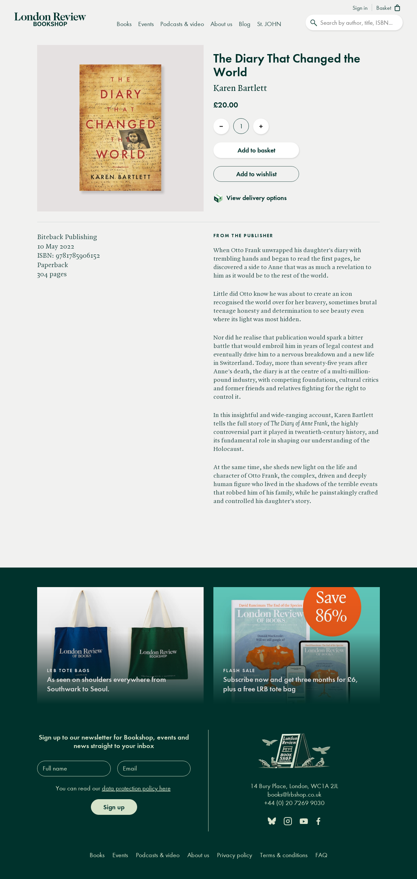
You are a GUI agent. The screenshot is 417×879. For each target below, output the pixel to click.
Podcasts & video (182, 24)
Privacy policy (234, 855)
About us (221, 24)
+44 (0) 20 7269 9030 (294, 803)
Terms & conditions (284, 855)
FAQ (321, 855)
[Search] (354, 22)
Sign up (113, 807)
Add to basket (256, 150)
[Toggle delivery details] (254, 198)
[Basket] (389, 8)
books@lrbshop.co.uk (294, 794)
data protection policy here (136, 788)
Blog (245, 24)
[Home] (50, 19)
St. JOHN (269, 24)
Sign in (359, 8)
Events (146, 24)
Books (124, 24)
